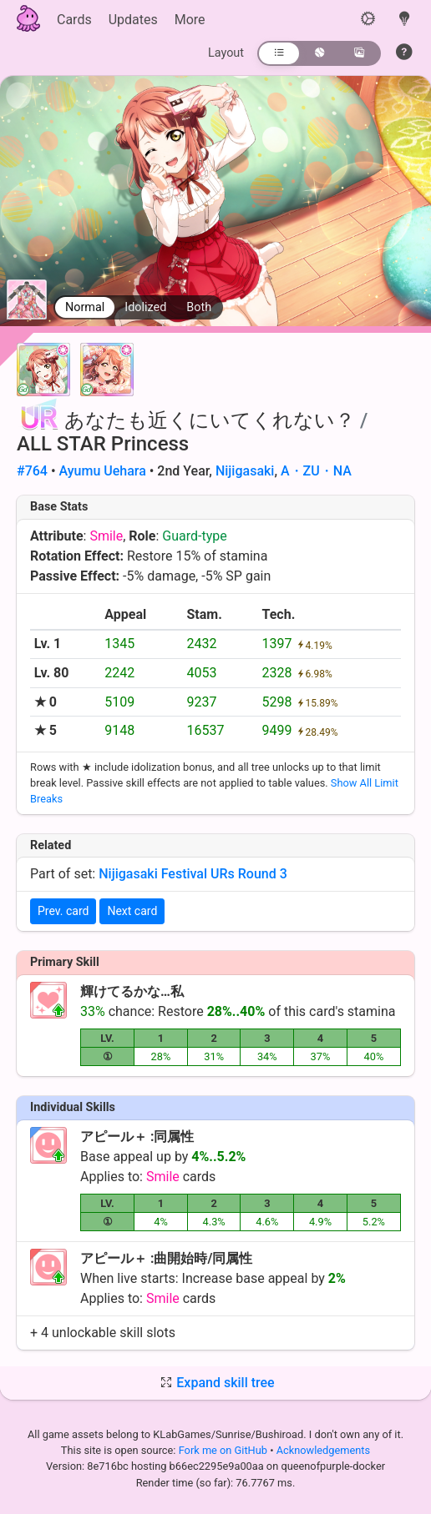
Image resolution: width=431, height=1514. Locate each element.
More (190, 20)
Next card (132, 911)
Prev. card (63, 911)
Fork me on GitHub (225, 1450)
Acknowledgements (323, 1450)
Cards (74, 20)
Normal (84, 307)
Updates (133, 20)
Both (198, 307)
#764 (32, 471)
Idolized (145, 307)
